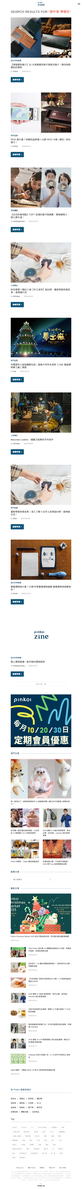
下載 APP (52, 1168)
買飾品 (22, 1099)
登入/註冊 (62, 1168)
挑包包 (13, 1099)
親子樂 (30, 1107)
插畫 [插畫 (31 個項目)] (52, 1136)
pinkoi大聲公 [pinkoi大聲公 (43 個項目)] (42, 1127)
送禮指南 (14, 1112)
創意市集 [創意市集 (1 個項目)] (26, 1132)
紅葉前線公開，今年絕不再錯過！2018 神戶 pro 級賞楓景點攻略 (56, 863)
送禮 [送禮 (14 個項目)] (61, 1153)
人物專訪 (14, 285)
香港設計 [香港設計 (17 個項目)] (22, 1157)
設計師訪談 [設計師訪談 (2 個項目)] (23, 1153)
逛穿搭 (30, 1099)
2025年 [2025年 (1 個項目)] (14, 1127)
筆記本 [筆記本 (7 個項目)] (46, 1149)
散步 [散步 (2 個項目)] (31, 1140)
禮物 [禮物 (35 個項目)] (27, 1149)
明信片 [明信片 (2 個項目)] (14, 1144)
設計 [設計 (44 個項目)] (13, 1153)
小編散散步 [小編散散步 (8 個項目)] (61, 1132)
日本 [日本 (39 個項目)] (60, 1140)
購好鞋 (39, 1099)
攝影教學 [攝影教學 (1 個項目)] (15, 1140)
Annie (15, 593)
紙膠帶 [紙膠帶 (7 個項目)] (60, 1149)
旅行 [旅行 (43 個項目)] (52, 1140)
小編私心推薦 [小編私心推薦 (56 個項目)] (16, 1136)
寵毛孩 (39, 1107)
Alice (15, 518)
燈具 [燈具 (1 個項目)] (47, 1144)
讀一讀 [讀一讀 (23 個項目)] (44, 1153)
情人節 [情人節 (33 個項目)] (37, 1136)
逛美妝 (22, 1107)
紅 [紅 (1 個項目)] (53, 1149)
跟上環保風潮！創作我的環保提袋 (28, 662)
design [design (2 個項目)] (24, 1127)
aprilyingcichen (19, 221)
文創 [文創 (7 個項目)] (45, 1140)
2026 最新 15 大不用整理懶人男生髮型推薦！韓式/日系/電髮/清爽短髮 (49, 1041)
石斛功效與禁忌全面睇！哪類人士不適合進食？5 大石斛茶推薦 (49, 1010)
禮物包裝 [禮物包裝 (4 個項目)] (36, 1149)
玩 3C (39, 1103)
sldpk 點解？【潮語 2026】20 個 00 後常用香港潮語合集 (33, 1070)
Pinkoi (15, 71)
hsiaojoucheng (18, 666)
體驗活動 (24, 1112)
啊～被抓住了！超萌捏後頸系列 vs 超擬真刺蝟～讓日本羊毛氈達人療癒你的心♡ (40, 802)
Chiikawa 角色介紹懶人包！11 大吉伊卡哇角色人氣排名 (49, 1056)
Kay (14, 371)
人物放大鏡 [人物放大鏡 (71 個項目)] (15, 1132)
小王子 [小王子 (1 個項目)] (52, 1132)
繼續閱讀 (17, 80)
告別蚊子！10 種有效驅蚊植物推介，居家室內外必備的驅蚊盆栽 (49, 965)
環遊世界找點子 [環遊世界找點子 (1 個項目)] (17, 1149)
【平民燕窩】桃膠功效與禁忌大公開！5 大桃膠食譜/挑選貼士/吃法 (49, 980)
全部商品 (35, 1112)
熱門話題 (14, 136)
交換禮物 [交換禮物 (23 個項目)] (54, 1127)
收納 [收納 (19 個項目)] (23, 1140)
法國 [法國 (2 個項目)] (39, 1144)
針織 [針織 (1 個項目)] (13, 1157)
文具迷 (30, 1103)
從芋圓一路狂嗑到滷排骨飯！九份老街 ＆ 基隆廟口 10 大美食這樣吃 (25, 831)
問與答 (42, 1168)
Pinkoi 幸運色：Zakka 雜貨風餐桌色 (25, 862)
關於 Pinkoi (31, 1168)
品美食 (13, 1107)
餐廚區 (22, 1103)
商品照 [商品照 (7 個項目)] (36, 1132)
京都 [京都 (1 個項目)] (62, 1127)
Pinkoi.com (19, 1168)
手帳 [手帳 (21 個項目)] (45, 1136)
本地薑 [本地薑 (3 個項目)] (23, 1144)
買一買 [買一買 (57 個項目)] (53, 1153)
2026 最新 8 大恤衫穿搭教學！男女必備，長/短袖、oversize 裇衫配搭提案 (56, 832)
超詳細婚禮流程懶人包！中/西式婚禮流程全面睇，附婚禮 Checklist (49, 1025)
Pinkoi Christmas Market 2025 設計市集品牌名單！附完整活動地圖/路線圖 (40, 936)
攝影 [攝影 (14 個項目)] (59, 1136)
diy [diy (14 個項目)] (32, 1127)
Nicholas (16, 296)
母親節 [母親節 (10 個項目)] (32, 1144)
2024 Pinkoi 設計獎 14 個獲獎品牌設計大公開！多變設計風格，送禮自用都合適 (49, 949)
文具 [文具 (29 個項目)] (38, 1140)
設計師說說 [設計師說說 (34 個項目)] (34, 1153)
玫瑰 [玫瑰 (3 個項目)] (54, 1144)
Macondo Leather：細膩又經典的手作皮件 (32, 439)
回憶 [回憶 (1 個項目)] (43, 1132)
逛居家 (13, 1103)
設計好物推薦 (16, 61)
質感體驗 (14, 210)
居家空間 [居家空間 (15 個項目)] (28, 1136)
